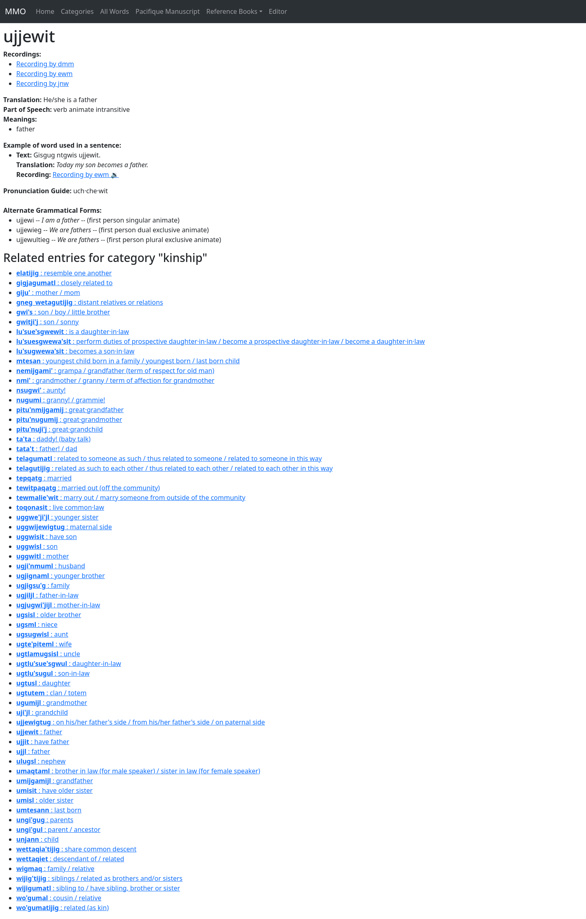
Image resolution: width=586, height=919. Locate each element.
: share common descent (76, 849)
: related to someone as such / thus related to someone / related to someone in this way (169, 458)
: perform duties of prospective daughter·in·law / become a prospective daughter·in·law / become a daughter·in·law (220, 341)
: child (37, 839)
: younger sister (57, 517)
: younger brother (60, 575)
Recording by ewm (44, 73)
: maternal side (64, 526)
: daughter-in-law (68, 663)
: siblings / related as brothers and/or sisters (99, 878)
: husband (50, 565)
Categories (77, 11)
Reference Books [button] (232, 11)
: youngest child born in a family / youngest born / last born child (128, 360)
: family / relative (55, 868)
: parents (44, 819)
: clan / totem (51, 692)
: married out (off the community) (88, 487)
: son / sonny (47, 321)
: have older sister (54, 790)
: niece (36, 624)
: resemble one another (64, 272)
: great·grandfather (70, 409)
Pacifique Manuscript (168, 11)
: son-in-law (53, 673)
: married (44, 478)
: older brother (48, 614)
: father (39, 731)
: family (43, 585)
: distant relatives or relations (89, 302)
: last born (48, 809)
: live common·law (60, 507)
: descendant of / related (70, 858)
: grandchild (42, 712)
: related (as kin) (62, 907)
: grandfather (54, 780)
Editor (278, 11)
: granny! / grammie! (60, 399)
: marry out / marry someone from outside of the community (130, 497)
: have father (42, 741)
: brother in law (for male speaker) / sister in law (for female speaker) (138, 770)
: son (37, 546)
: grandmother (51, 702)
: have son (46, 536)
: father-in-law (47, 595)
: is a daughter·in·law (72, 331)
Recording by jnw (42, 83)
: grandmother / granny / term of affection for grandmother (115, 380)
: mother (42, 556)
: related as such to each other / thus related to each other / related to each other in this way (174, 468)
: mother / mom (48, 292)
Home (45, 11)
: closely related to (64, 282)
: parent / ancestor (58, 829)
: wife (44, 644)
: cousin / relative (58, 897)
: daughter (43, 683)
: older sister (45, 800)
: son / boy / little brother (63, 312)
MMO (15, 11)
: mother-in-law (58, 604)
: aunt (42, 634)
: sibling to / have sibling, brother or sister (98, 888)
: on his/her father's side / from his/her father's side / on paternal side (140, 722)
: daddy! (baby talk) (53, 438)
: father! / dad (46, 448)
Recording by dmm (45, 63)
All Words (114, 11)
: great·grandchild (59, 429)
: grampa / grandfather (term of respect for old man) (115, 370)
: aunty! (41, 390)
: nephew (41, 761)
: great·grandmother (69, 419)
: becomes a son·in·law (75, 351)
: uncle (48, 653)
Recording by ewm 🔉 (85, 174)
